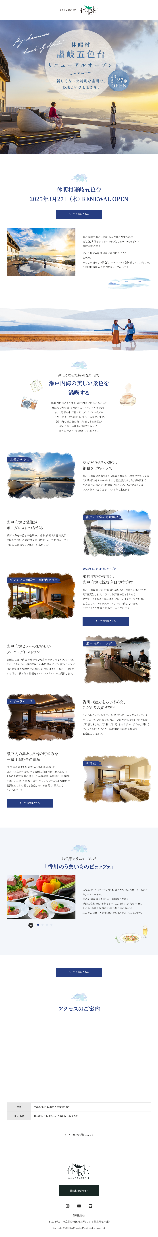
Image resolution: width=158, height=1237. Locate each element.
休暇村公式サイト (79, 1190)
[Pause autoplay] (30, 925)
